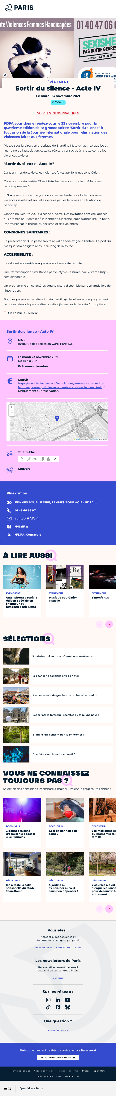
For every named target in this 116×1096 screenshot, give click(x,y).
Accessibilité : (56, 1071)
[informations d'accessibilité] (38, 459)
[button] (57, 418)
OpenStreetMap (94, 439)
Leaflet (77, 439)
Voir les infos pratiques (58, 113)
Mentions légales (20, 1071)
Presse (86, 1071)
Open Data (99, 1071)
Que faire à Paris (31, 1088)
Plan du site (72, 1076)
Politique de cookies (49, 1076)
